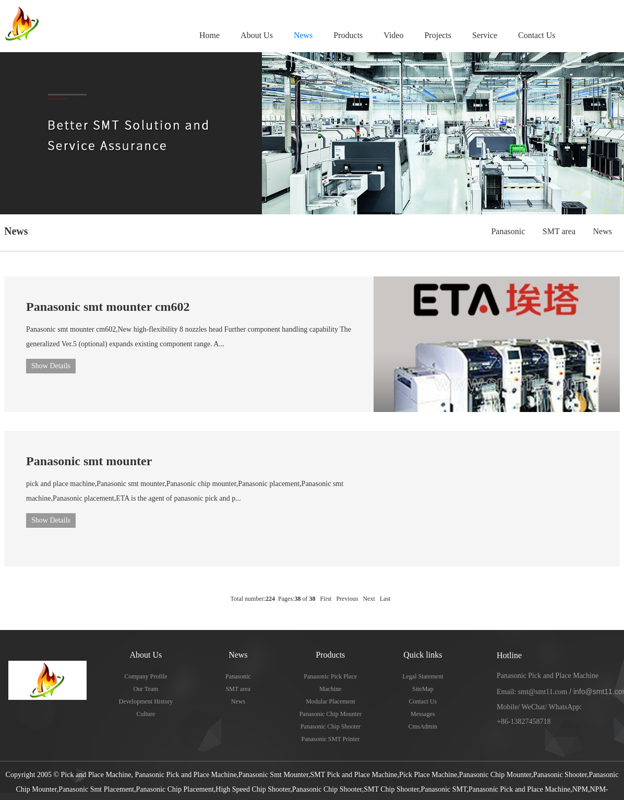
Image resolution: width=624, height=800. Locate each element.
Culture (145, 714)
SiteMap (423, 689)
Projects (437, 35)
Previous (347, 598)
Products (348, 35)
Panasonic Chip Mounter (330, 714)
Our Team (145, 689)
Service (484, 35)
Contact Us (537, 35)
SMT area (559, 231)
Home (209, 35)
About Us (257, 35)
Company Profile (145, 676)
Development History (146, 701)
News (303, 35)
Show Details (50, 366)
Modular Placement (330, 701)
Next (369, 598)
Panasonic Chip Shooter (331, 726)
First (325, 598)
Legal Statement (422, 676)
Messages (423, 714)
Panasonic (508, 231)
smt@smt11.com (542, 692)
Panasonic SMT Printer (330, 739)
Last (385, 598)
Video (393, 35)
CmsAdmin (423, 726)
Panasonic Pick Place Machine (330, 683)
